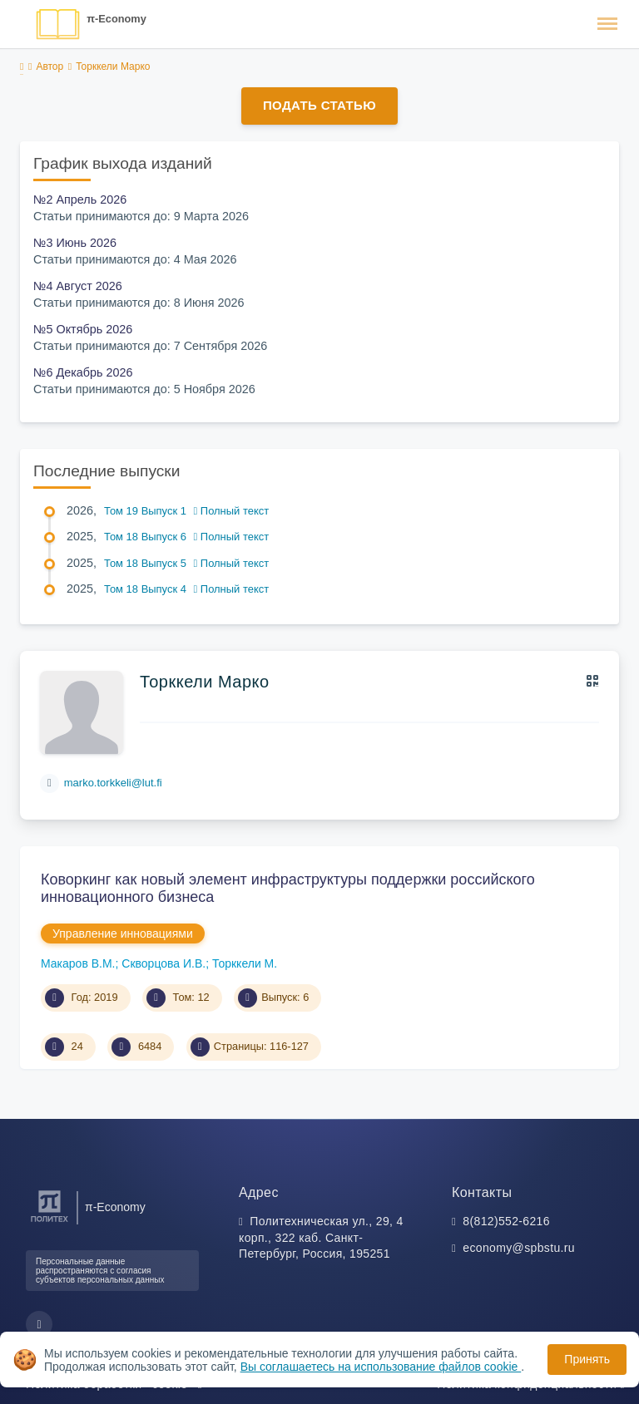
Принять (587, 1359)
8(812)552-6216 (506, 1221)
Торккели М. (244, 963)
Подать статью (319, 105)
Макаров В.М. (78, 963)
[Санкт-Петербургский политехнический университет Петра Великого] (49, 1222)
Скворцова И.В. (163, 963)
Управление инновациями (122, 933)
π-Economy (116, 18)
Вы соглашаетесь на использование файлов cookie (381, 1366)
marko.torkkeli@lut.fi (113, 782)
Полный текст (232, 511)
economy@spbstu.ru (519, 1247)
